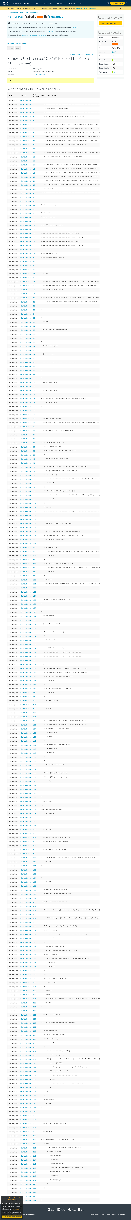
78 (34, 411)
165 (34, 761)
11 (34, 141)
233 (34, 1035)
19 (34, 173)
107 (34, 527)
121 (34, 584)
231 (34, 1027)
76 (34, 402)
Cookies (113, 1214)
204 (34, 918)
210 (34, 942)
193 (34, 874)
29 (34, 213)
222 (34, 991)
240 (34, 1063)
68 (34, 370)
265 (34, 1164)
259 (34, 1140)
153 (34, 713)
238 (34, 1055)
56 (34, 322)
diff (73, 54)
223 (34, 995)
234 (34, 1039)
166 (34, 765)
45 (34, 278)
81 (34, 423)
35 (34, 237)
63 (34, 350)
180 (34, 821)
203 (34, 914)
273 (34, 1196)
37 (34, 245)
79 (34, 415)
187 (34, 850)
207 (34, 930)
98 (34, 491)
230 (34, 1023)
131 (34, 624)
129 (34, 616)
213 (34, 954)
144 (34, 676)
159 (34, 737)
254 (34, 1120)
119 (34, 576)
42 (34, 266)
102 (34, 507)
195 (34, 882)
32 (34, 225)
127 (34, 608)
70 (34, 378)
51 (34, 302)
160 (34, 741)
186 (34, 846)
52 (34, 306)
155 (34, 721)
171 (34, 785)
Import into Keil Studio (108, 23)
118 (34, 572)
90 (34, 459)
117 (34, 568)
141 (34, 664)
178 (34, 813)
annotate (79, 54)
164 (34, 757)
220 (34, 983)
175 (34, 801)
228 (34, 1015)
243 (34, 1075)
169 (34, 777)
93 (34, 471)
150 (34, 701)
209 (34, 938)
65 (34, 358)
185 (34, 842)
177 (34, 809)
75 (34, 398)
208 (34, 934)
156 (34, 725)
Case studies (60, 3)
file (93, 54)
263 (34, 1156)
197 (34, 890)
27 (34, 205)
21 (34, 181)
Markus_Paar (18, 12)
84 (34, 435)
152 (34, 709)
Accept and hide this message (12, 1216)
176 (34, 805)
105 (34, 519)
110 (34, 539)
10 (34, 137)
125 (34, 600)
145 (34, 680)
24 (34, 193)
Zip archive (50, 31)
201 (34, 906)
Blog (80, 3)
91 (34, 463)
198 (34, 894)
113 (34, 552)
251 (34, 1107)
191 (34, 866)
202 (34, 910)
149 (34, 697)
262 (34, 1152)
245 (34, 1083)
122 (34, 588)
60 (34, 338)
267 (34, 1172)
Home (11, 48)
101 (34, 503)
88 (34, 451)
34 (34, 233)
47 (34, 286)
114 (34, 556)
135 (34, 640)
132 (34, 628)
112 (34, 548)
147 (34, 688)
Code (36, 3)
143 (34, 672)
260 (34, 1144)
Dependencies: (14, 43)
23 (34, 189)
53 (34, 310)
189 (34, 858)
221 (34, 987)
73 (34, 390)
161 (34, 745)
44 (34, 274)
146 (34, 685)
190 (34, 862)
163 (34, 753)
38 (34, 249)
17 (34, 165)
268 (34, 1176)
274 (34, 1200)
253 (34, 1116)
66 (34, 362)
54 (34, 314)
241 (34, 1067)
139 (34, 656)
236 (34, 1047)
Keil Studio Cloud (117, 3)
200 (34, 902)
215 (34, 962)
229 (34, 1019)
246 (34, 1087)
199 (34, 898)
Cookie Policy (15, 1209)
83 (34, 431)
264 (34, 1160)
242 (34, 1071)
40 (34, 257)
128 (34, 612)
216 (34, 966)
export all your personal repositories (34, 35)
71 (34, 382)
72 (34, 386)
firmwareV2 (34, 12)
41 (34, 262)
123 (34, 592)
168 (34, 773)
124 (34, 596)
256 (34, 1128)
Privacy (108, 1214)
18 (34, 169)
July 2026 (74, 27)
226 (34, 1007)
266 (34, 1168)
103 (34, 511)
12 (34, 145)
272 (34, 1192)
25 (34, 197)
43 (34, 270)
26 (34, 201)
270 (34, 1184)
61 (34, 342)
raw (69, 54)
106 (34, 523)
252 (34, 1111)
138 (34, 652)
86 (34, 443)
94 (34, 475)
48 (34, 290)
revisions (87, 54)
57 (34, 326)
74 (34, 394)
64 (34, 354)
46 (34, 282)
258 (34, 1136)
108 (34, 531)
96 (34, 483)
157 (34, 729)
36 (34, 241)
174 (34, 797)
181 (34, 825)
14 (34, 153)
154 (34, 717)
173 (34, 793)
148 (34, 693)
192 (34, 870)
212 (34, 950)
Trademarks (121, 1214)
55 (34, 318)
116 (34, 564)
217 (34, 971)
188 (34, 854)
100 (34, 499)
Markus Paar (15, 16)
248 (34, 1095)
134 (34, 636)
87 (34, 447)
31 (34, 221)
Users (11, 12)
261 (34, 1148)
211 (34, 946)
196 (34, 886)
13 (34, 149)
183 (34, 834)
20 (34, 177)
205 (34, 922)
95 (34, 479)
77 (34, 407)
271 (34, 1188)
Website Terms (100, 1214)
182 (34, 830)
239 (34, 1059)
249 (34, 1099)
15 (34, 157)
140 (34, 660)
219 (34, 979)
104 (34, 515)
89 (34, 455)
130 (34, 620)
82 (34, 427)
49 (34, 294)
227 (34, 1011)
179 (34, 817)
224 (34, 999)
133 (34, 632)
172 (34, 789)
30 (34, 217)
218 (34, 975)
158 (34, 733)
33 (34, 229)
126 (34, 604)
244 (34, 1079)
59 (34, 334)
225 (34, 1003)
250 (34, 1103)
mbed (24, 43)
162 (34, 749)
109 (34, 535)
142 (34, 668)
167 (34, 769)
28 (34, 209)
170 (34, 781)
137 (34, 648)
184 (34, 838)
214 (34, 958)
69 (34, 374)
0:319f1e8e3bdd (39, 74)
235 (34, 1043)
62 (34, 346)
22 (34, 185)
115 (34, 560)
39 (34, 253)
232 (34, 1031)
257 (34, 1132)
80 (34, 419)
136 (34, 644)
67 (34, 366)
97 (34, 487)
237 (34, 1051)
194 (34, 878)
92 (34, 467)
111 (34, 543)
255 (34, 1124)
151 (34, 705)
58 (34, 330)
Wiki (17, 48)
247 (34, 1091)
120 (34, 580)
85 (34, 439)
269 (34, 1180)
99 (34, 495)
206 (34, 926)
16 (34, 161)
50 (34, 298)
